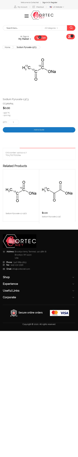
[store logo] (42, 15)
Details (68, 146)
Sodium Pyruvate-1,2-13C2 (16, 213)
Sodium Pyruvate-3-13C (51, 217)
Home (7, 47)
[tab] (68, 146)
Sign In (45, 2)
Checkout (40, 7)
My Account (22, 7)
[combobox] (22, 27)
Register (54, 2)
